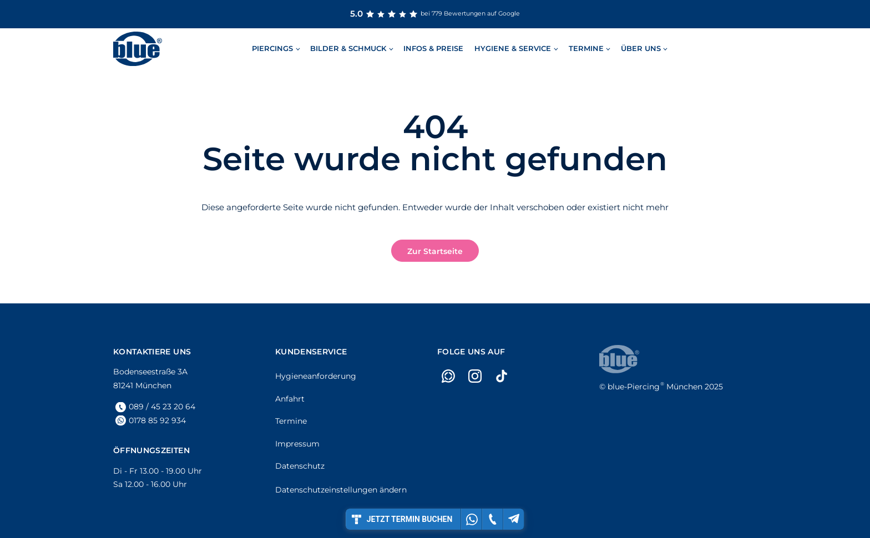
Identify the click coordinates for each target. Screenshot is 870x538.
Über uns (641, 48)
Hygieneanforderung (315, 376)
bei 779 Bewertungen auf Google (435, 14)
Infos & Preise (433, 48)
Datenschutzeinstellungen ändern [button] (341, 490)
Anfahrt (290, 399)
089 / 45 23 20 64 (162, 407)
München (655, 387)
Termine (586, 48)
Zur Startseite (435, 251)
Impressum (297, 444)
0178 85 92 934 (157, 420)
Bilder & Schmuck (348, 48)
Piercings (272, 48)
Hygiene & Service (512, 48)
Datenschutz (300, 466)
